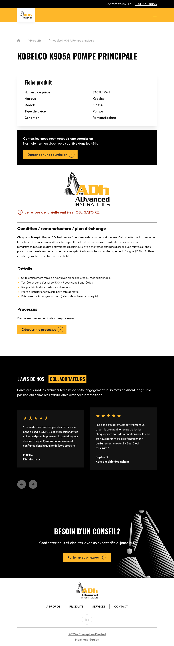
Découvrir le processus (39, 329)
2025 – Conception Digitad (87, 634)
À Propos (53, 606)
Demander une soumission (47, 155)
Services (98, 606)
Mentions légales (87, 639)
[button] (21, 484)
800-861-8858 (146, 4)
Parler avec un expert (84, 557)
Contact (121, 606)
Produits (35, 40)
